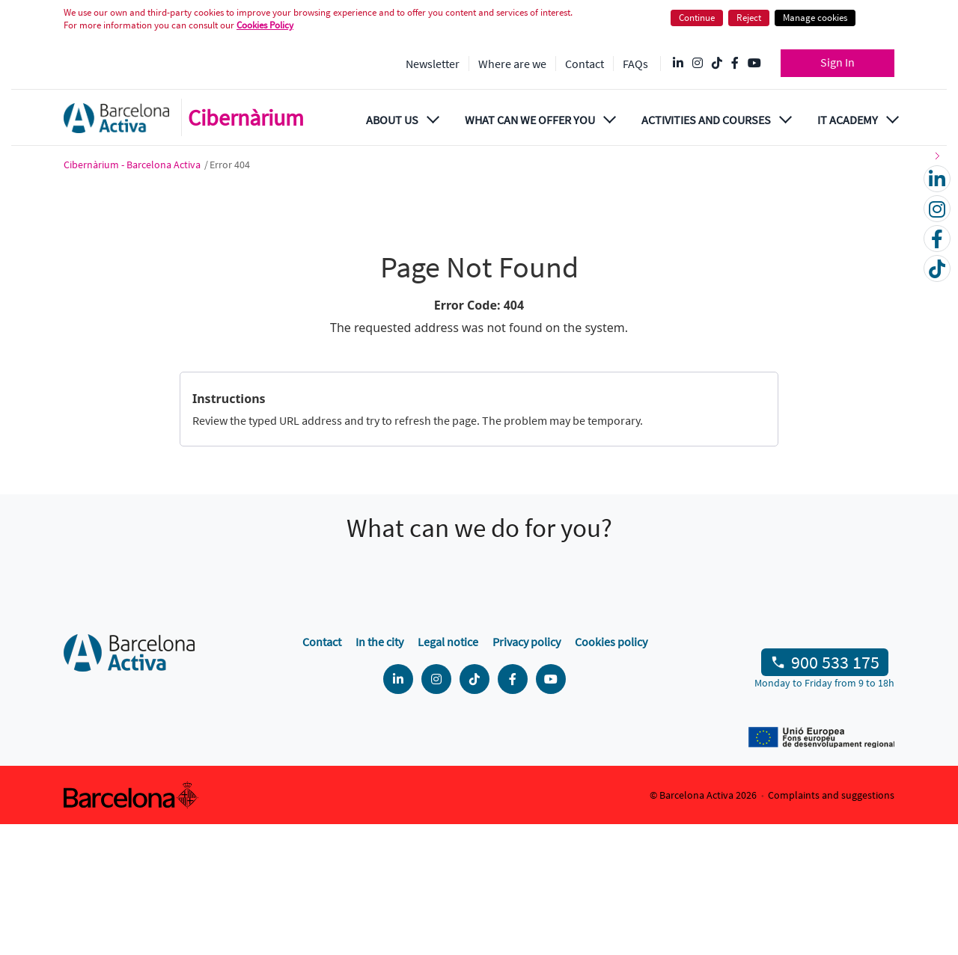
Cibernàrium (246, 117)
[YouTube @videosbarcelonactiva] (754, 63)
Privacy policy (526, 772)
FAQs (635, 63)
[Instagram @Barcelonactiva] (697, 63)
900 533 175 (835, 793)
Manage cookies (815, 17)
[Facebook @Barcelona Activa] (735, 63)
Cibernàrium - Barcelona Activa (133, 164)
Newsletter (433, 63)
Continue (697, 17)
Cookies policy (611, 772)
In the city (379, 772)
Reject (748, 17)
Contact (584, 63)
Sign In (837, 62)
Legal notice (448, 772)
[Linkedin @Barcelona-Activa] (678, 63)
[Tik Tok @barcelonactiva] (717, 63)
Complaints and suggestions (831, 926)
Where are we (512, 63)
